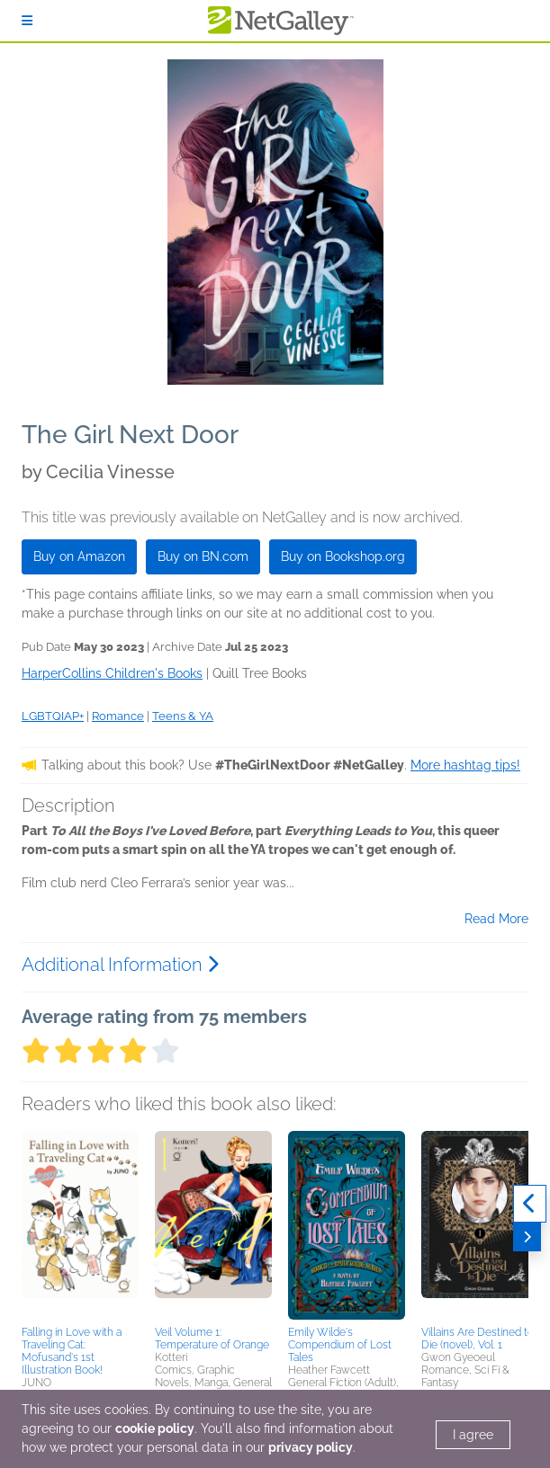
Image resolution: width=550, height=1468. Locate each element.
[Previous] (529, 1204)
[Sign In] (27, 21)
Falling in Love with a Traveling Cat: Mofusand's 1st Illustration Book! (72, 1351)
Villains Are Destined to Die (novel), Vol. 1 (477, 1338)
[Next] (527, 1237)
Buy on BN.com (203, 556)
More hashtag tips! (465, 765)
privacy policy (310, 1447)
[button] (80, 1225)
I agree (473, 1435)
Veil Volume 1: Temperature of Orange (212, 1338)
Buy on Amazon (79, 556)
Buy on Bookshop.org (343, 556)
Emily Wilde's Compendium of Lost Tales (340, 1345)
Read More (496, 919)
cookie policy (154, 1428)
